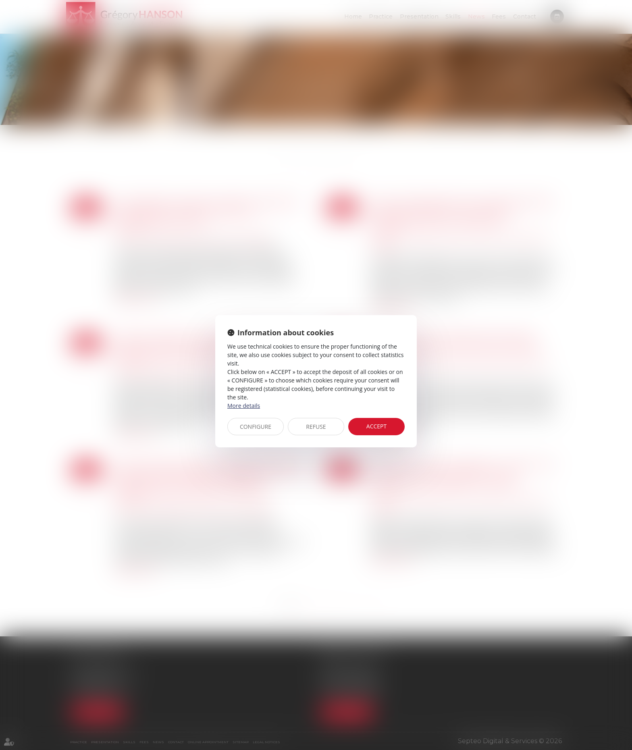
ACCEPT (376, 426)
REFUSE (316, 426)
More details (243, 405)
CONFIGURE (255, 426)
